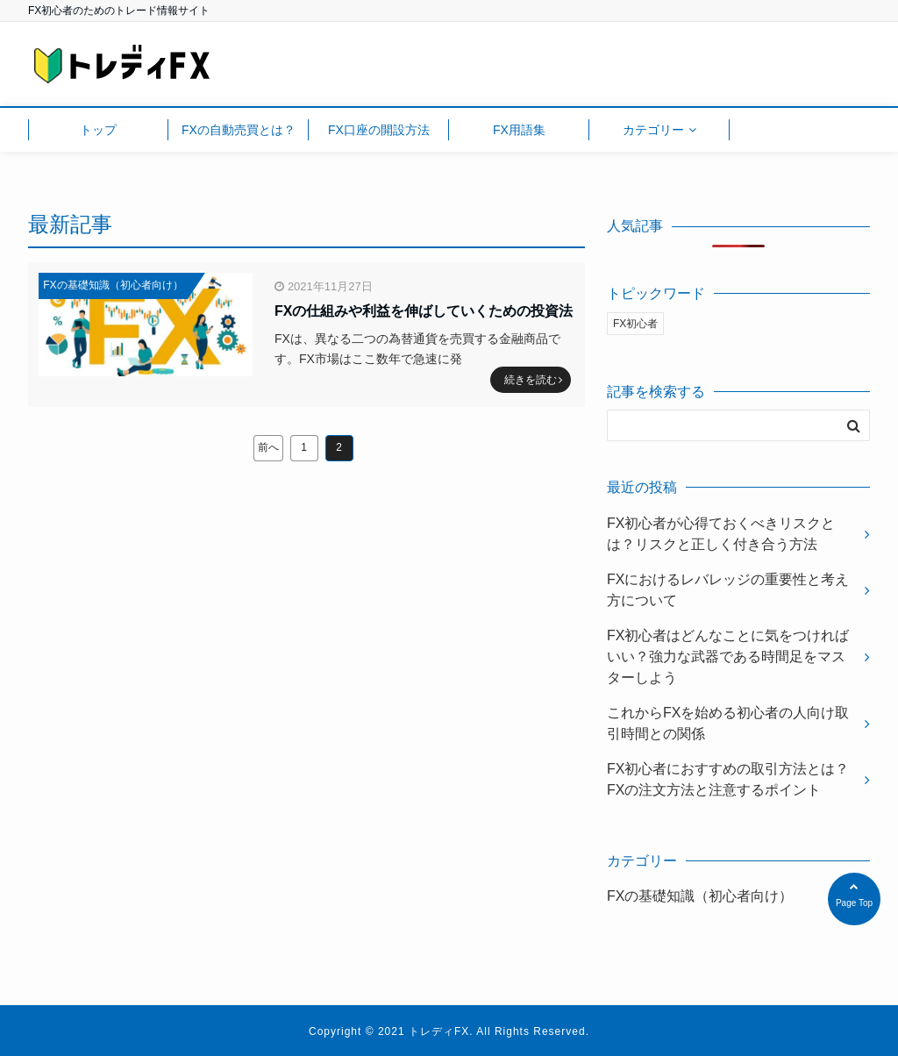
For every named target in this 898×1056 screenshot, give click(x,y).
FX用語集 (519, 130)
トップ (98, 130)
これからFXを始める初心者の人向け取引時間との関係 (728, 723)
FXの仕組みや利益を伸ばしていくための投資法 (423, 310)
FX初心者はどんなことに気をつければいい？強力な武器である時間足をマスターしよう (728, 656)
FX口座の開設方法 (379, 130)
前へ (268, 447)
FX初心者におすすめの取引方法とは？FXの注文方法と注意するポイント (728, 779)
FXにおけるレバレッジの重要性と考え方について (728, 590)
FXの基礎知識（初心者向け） (112, 285)
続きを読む (533, 380)
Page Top (854, 896)
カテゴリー (653, 130)
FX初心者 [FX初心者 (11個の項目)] (635, 324)
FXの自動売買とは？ (239, 130)
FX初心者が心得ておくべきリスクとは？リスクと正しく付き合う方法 (721, 534)
